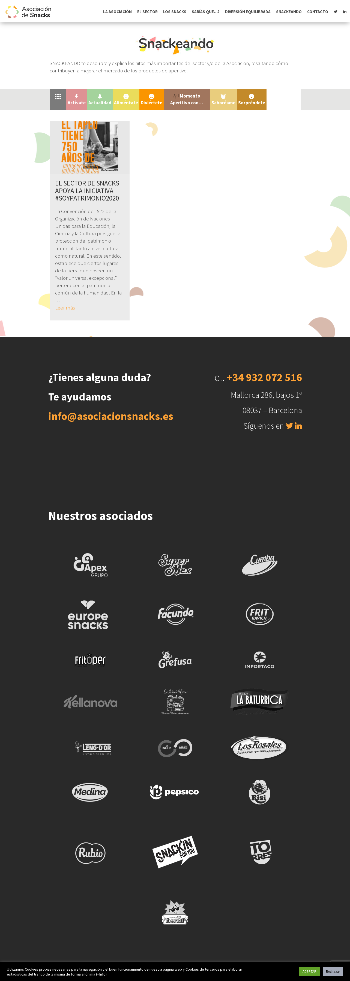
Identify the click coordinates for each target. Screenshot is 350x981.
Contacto (317, 11)
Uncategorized (283, 96)
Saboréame (223, 100)
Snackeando (289, 11)
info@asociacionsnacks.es (110, 416)
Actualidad (99, 100)
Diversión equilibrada (248, 11)
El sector (147, 11)
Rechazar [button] (333, 971)
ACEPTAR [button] (309, 971)
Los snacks (174, 11)
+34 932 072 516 (264, 377)
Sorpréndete (251, 100)
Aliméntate (126, 100)
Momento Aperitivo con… (186, 99)
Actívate (77, 100)
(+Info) (101, 974)
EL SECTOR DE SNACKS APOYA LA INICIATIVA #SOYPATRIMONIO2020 (87, 190)
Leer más (65, 307)
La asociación (117, 11)
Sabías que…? (206, 11)
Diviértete (151, 100)
